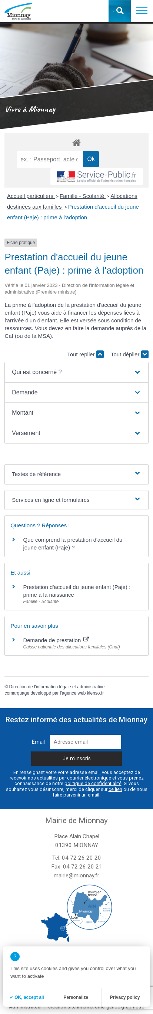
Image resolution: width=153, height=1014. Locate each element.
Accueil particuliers (31, 196)
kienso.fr (95, 693)
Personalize (76, 997)
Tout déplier (130, 354)
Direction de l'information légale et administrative (57, 686)
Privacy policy (125, 997)
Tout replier (85, 354)
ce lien (115, 789)
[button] (142, 11)
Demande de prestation (56, 640)
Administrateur (25, 1007)
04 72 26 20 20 (81, 857)
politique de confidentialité (93, 783)
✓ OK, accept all (27, 997)
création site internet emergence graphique (96, 1007)
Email (38, 742)
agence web (74, 693)
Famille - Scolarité (83, 196)
